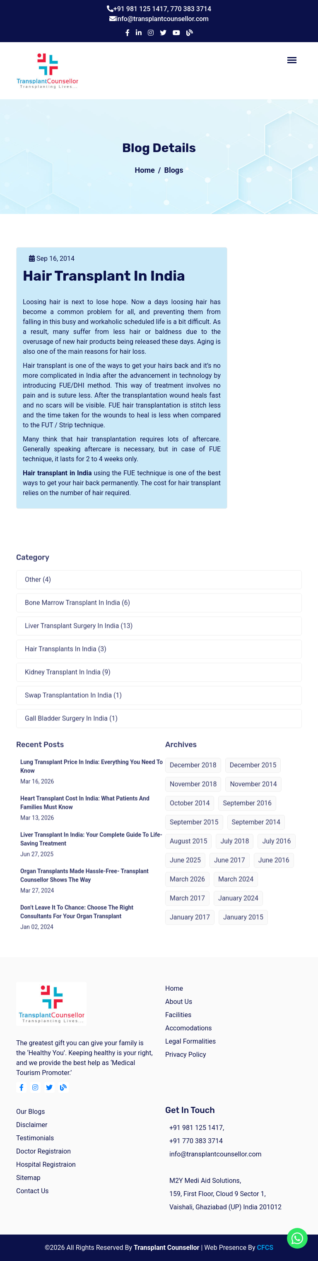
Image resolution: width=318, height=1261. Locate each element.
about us (178, 1002)
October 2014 (190, 812)
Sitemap (28, 1178)
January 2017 (190, 926)
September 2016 (247, 812)
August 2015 (188, 850)
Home (145, 170)
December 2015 (253, 774)
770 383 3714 (190, 9)
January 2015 (243, 926)
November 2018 (193, 793)
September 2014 (256, 831)
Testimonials (35, 1138)
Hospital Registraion (46, 1164)
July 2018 (234, 850)
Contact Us (32, 1191)
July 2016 (276, 850)
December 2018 (193, 774)
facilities (178, 1015)
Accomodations (188, 1028)
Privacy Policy (185, 1054)
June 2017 (229, 869)
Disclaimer (31, 1125)
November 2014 (253, 793)
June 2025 (185, 869)
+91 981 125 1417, (142, 9)
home (174, 988)
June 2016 (273, 869)
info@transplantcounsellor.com (162, 19)
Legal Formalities (190, 1041)
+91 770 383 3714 (196, 1141)
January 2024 (238, 907)
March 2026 (187, 888)
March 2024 (235, 888)
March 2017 (187, 907)
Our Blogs (30, 1112)
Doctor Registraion (43, 1151)
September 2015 (194, 831)
